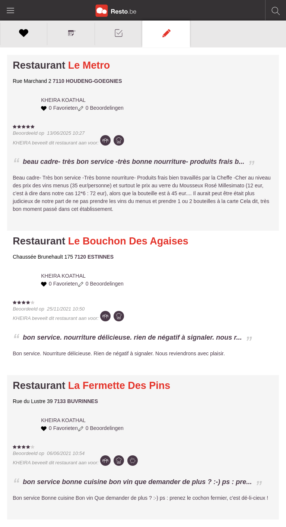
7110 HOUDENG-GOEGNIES (87, 81)
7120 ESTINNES (94, 257)
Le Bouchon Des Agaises (128, 241)
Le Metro (89, 65)
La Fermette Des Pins (119, 385)
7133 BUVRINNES (76, 401)
